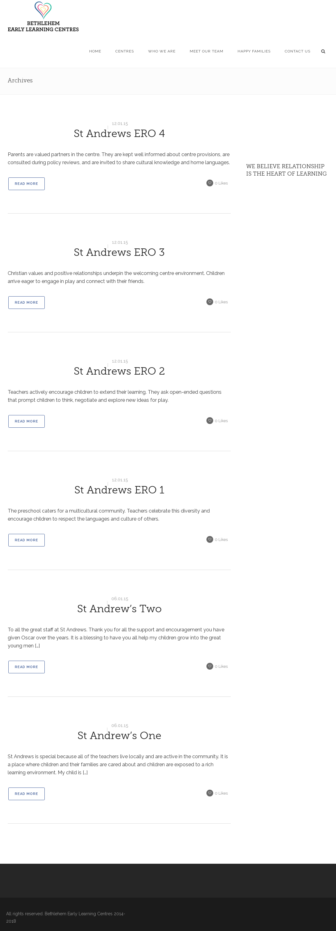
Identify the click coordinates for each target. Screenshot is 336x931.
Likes (217, 183)
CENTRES (124, 51)
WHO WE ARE (162, 51)
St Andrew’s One (119, 736)
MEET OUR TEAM (206, 51)
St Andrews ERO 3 (119, 252)
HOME (95, 51)
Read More (26, 184)
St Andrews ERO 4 (119, 133)
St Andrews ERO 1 (119, 490)
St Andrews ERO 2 (119, 371)
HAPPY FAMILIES (254, 51)
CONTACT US (297, 51)
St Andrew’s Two (119, 609)
